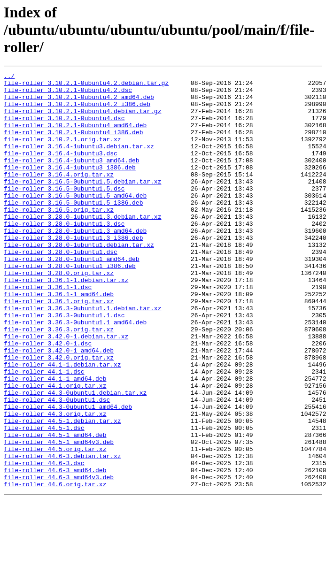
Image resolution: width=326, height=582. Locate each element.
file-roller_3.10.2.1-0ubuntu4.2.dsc (68, 94)
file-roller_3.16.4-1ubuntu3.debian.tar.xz (79, 161)
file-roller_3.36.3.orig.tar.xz (59, 381)
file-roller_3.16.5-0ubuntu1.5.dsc (64, 212)
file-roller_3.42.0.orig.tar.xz (59, 415)
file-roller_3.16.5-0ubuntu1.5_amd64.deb (75, 220)
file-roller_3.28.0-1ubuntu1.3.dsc (64, 254)
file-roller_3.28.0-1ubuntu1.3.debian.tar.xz (82, 246)
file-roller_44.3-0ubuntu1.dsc (57, 465)
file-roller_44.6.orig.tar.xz (55, 567)
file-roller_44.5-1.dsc (44, 499)
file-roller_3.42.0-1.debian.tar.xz (66, 389)
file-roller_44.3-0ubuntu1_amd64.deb (68, 474)
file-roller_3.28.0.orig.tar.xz (59, 313)
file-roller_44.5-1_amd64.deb (55, 508)
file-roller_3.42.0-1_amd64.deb (59, 406)
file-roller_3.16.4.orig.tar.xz (59, 195)
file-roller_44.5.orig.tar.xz (55, 525)
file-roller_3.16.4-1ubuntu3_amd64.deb (72, 178)
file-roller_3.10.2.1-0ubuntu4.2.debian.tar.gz (86, 85)
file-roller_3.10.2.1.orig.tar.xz (62, 153)
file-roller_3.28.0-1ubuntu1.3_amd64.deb (75, 263)
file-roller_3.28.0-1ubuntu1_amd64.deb (72, 296)
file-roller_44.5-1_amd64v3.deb (59, 516)
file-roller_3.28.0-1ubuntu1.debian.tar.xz (79, 280)
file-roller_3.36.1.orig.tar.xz (59, 347)
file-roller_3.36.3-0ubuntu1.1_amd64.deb (75, 372)
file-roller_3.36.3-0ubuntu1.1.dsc (64, 364)
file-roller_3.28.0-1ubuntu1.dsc (60, 288)
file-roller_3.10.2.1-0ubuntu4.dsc (64, 127)
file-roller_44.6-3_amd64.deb (55, 550)
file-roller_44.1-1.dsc (44, 432)
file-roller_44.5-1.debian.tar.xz (62, 491)
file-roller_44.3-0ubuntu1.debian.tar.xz (75, 457)
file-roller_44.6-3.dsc (44, 541)
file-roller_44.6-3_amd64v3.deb (59, 558)
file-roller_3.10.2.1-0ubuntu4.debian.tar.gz (82, 119)
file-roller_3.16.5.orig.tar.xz (59, 237)
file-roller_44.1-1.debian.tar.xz (62, 423)
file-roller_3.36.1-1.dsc (48, 330)
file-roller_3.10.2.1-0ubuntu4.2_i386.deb (77, 111)
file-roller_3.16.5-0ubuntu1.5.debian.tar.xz (82, 203)
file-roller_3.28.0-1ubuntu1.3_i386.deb (73, 271)
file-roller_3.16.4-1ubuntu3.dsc (60, 170)
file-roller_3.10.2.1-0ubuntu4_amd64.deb (75, 136)
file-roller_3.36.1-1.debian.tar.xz (66, 322)
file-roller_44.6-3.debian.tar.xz (62, 533)
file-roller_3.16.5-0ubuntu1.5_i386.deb (73, 229)
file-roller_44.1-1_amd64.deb (55, 440)
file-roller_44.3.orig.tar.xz (55, 482)
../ (9, 77)
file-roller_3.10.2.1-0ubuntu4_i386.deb (73, 144)
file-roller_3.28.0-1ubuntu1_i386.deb (70, 305)
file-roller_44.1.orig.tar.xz (55, 448)
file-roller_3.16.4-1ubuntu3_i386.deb (70, 187)
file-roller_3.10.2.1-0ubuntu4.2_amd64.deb (79, 102)
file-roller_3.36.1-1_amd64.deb (59, 339)
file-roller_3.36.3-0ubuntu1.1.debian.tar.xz (82, 356)
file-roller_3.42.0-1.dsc (48, 398)
